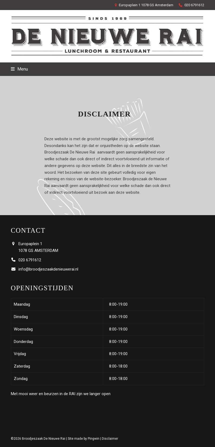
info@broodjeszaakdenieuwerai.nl (48, 269)
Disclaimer (110, 439)
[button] (19, 69)
